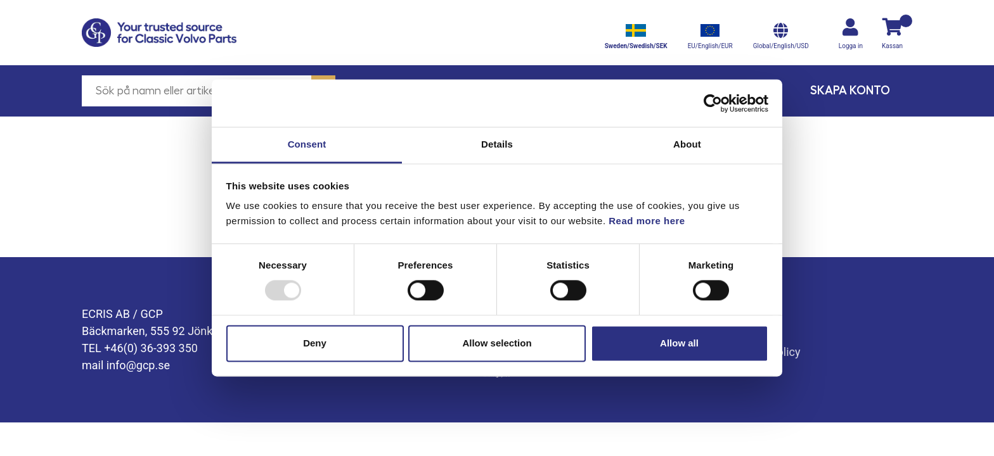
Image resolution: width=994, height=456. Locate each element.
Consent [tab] (307, 144)
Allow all (679, 343)
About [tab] (687, 144)
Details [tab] (497, 144)
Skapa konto (850, 90)
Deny (314, 343)
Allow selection (496, 343)
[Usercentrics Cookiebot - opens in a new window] (712, 103)
